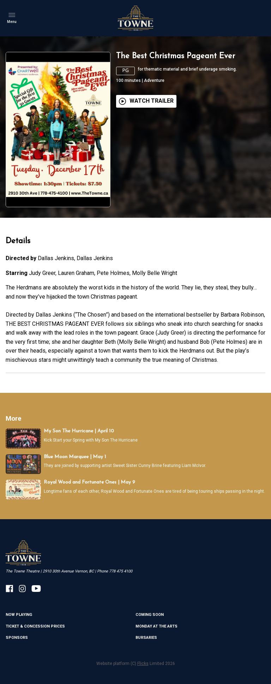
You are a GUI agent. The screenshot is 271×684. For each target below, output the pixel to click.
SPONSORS (17, 637)
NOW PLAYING (19, 614)
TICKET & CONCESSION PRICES (35, 626)
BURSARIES (146, 637)
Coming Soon (150, 614)
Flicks (143, 663)
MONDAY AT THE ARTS (156, 626)
